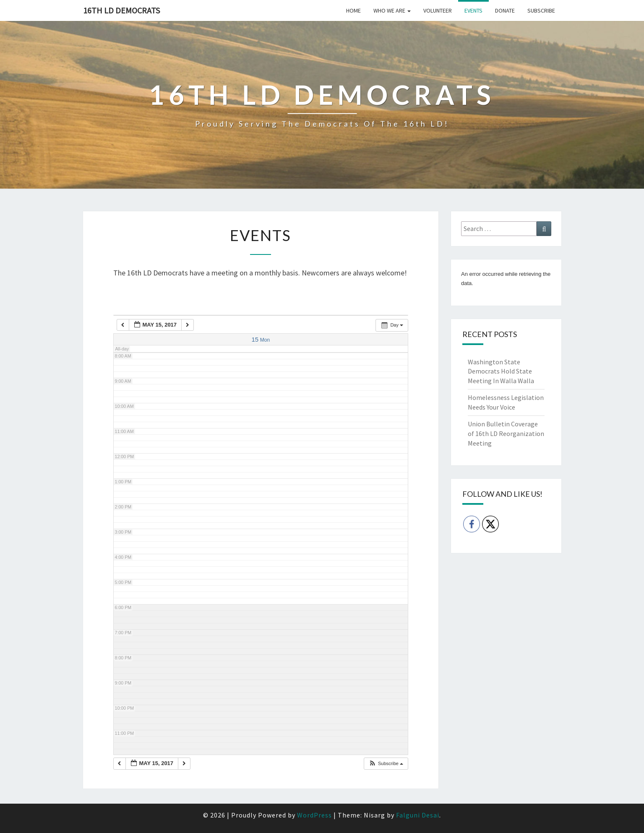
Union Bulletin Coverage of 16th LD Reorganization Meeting (506, 433)
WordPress (314, 815)
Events (473, 10)
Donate (505, 10)
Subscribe (541, 10)
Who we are (392, 10)
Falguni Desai (417, 815)
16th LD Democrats (121, 10)
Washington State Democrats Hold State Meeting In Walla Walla (501, 371)
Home (353, 10)
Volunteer (437, 10)
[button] (385, 763)
